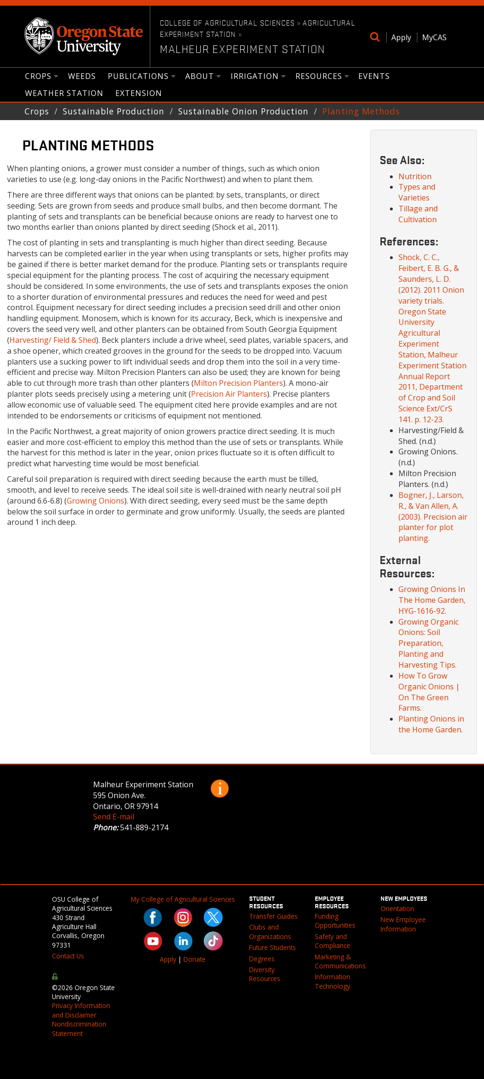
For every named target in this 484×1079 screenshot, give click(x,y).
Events (374, 76)
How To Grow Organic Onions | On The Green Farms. (429, 692)
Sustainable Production (113, 111)
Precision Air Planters (229, 394)
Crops (38, 77)
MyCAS (434, 37)
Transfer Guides (273, 916)
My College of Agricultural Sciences (183, 899)
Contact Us (68, 955)
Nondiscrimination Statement (79, 1028)
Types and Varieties (416, 192)
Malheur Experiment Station (242, 48)
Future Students (272, 947)
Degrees (262, 958)
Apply (401, 37)
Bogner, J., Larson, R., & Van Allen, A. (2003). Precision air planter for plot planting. (432, 516)
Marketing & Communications (340, 961)
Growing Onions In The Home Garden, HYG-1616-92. (432, 600)
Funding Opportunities (335, 921)
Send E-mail (113, 816)
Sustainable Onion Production (243, 111)
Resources (319, 77)
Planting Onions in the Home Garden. (431, 724)
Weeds (82, 76)
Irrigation (255, 77)
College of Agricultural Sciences (227, 22)
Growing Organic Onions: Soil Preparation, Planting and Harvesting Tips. (428, 643)
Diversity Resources (264, 974)
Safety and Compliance (332, 941)
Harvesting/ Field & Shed (52, 340)
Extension (138, 93)
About (200, 77)
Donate (194, 959)
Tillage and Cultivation (418, 214)
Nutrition (415, 176)
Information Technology (332, 981)
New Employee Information (403, 924)
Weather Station (64, 93)
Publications (138, 77)
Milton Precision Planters (238, 383)
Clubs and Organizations (270, 931)
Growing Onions (95, 501)
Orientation (397, 908)
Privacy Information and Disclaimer (81, 1010)
